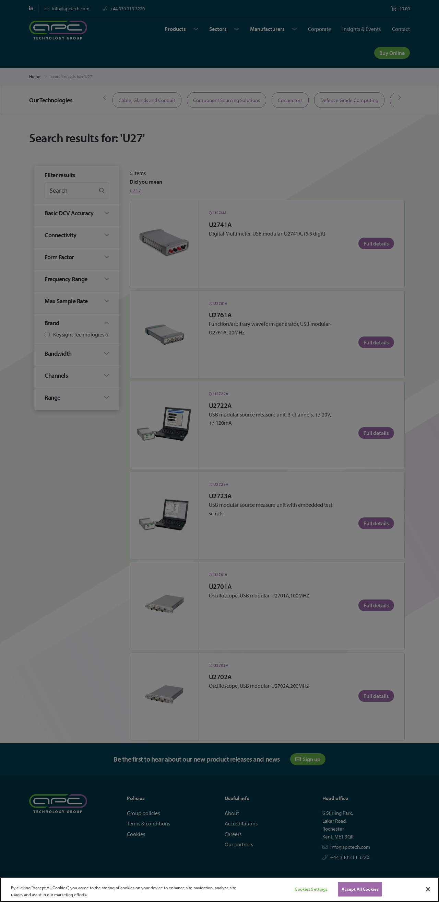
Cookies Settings (311, 889)
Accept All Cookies (360, 889)
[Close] (428, 889)
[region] (219, 890)
